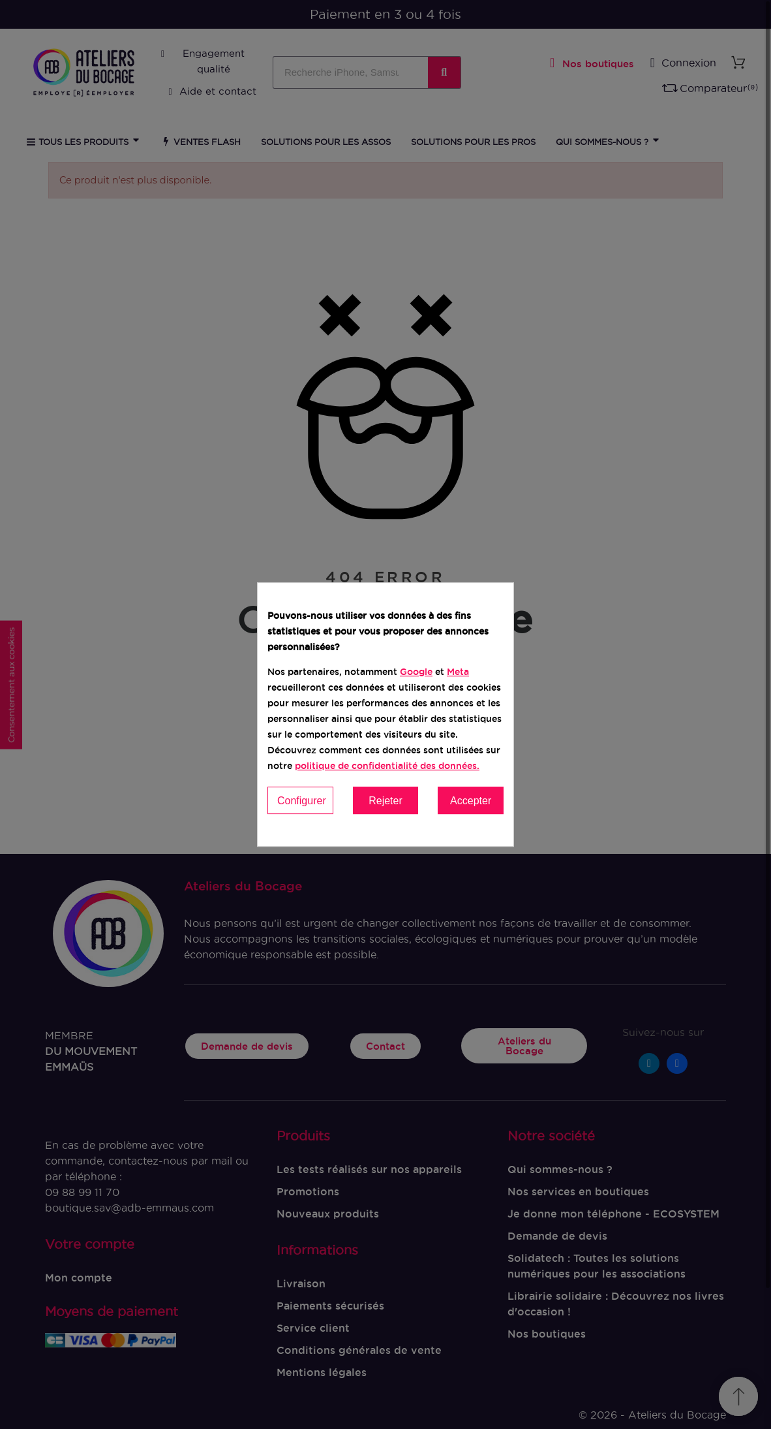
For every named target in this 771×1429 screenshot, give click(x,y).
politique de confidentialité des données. (387, 766)
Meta (458, 672)
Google (416, 672)
